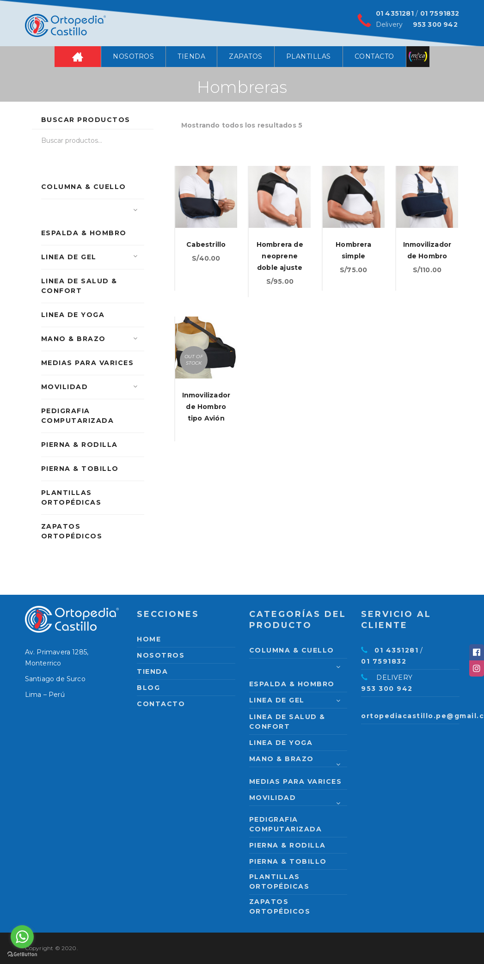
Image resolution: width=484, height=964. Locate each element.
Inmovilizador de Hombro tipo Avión (206, 406)
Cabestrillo (206, 244)
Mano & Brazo (73, 339)
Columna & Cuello (83, 187)
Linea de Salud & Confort (79, 286)
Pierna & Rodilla (79, 444)
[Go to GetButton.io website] (22, 955)
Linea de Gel (69, 257)
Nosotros (133, 56)
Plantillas (308, 56)
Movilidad (64, 387)
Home (78, 56)
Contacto (374, 56)
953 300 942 (435, 24)
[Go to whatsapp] (22, 936)
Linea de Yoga (73, 315)
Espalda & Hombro (84, 233)
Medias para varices (87, 363)
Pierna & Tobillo (80, 468)
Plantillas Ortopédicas (71, 497)
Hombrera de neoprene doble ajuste (280, 256)
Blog (148, 687)
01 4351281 (395, 13)
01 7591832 (439, 13)
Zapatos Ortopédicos (72, 531)
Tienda (191, 56)
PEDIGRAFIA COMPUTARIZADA (77, 416)
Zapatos (246, 56)
